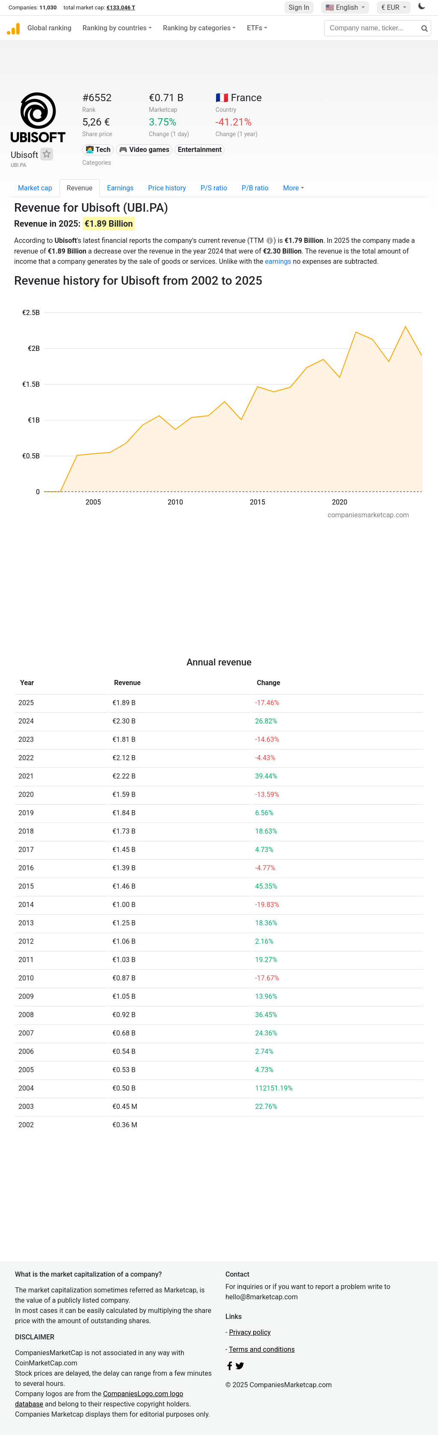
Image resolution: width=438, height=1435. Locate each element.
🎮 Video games (144, 150)
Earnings (120, 188)
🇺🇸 (343, 7)
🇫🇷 (239, 98)
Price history (167, 188)
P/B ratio (255, 188)
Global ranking (49, 28)
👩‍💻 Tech (98, 150)
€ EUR (391, 7)
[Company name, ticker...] (377, 28)
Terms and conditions (262, 1349)
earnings (278, 261)
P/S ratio (214, 188)
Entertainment (200, 150)
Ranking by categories (197, 28)
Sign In (299, 7)
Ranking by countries (115, 28)
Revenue (80, 188)
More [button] (291, 188)
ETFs (254, 28)
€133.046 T (121, 7)
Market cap (35, 188)
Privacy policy (250, 1332)
